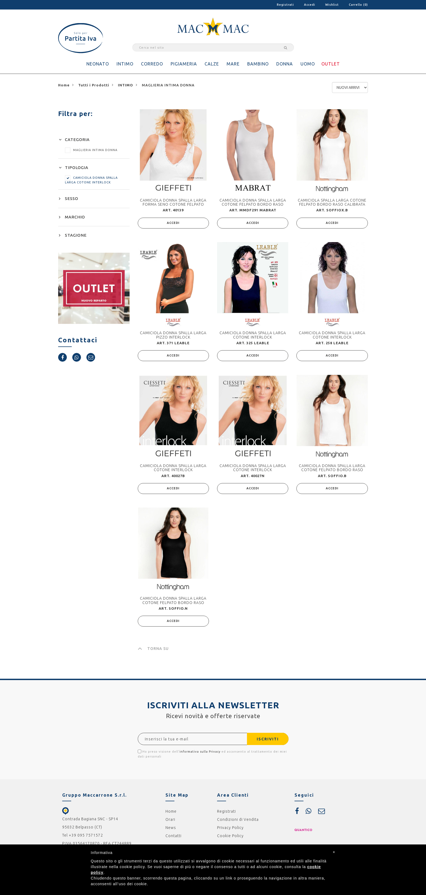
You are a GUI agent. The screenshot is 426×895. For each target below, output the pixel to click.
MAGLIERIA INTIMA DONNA (91, 150)
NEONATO (97, 63)
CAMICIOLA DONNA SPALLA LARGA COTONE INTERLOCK (253, 335)
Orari (170, 819)
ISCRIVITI (268, 739)
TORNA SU (153, 648)
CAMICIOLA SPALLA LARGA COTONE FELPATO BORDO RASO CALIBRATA (332, 202)
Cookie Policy (230, 836)
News (170, 827)
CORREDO (152, 63)
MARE (233, 63)
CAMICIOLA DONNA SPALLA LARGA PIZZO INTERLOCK (173, 335)
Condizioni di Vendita (238, 819)
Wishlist (332, 4)
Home (171, 811)
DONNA (284, 63)
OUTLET (330, 63)
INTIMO (125, 63)
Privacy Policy (230, 827)
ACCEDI (173, 223)
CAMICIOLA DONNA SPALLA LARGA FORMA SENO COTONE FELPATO (173, 202)
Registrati (285, 4)
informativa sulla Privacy (200, 751)
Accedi (309, 4)
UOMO (307, 63)
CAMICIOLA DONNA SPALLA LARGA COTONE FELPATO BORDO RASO (253, 202)
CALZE (212, 63)
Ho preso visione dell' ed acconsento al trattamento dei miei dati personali (212, 754)
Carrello (358, 4)
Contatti (173, 836)
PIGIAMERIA (184, 63)
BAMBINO (258, 63)
